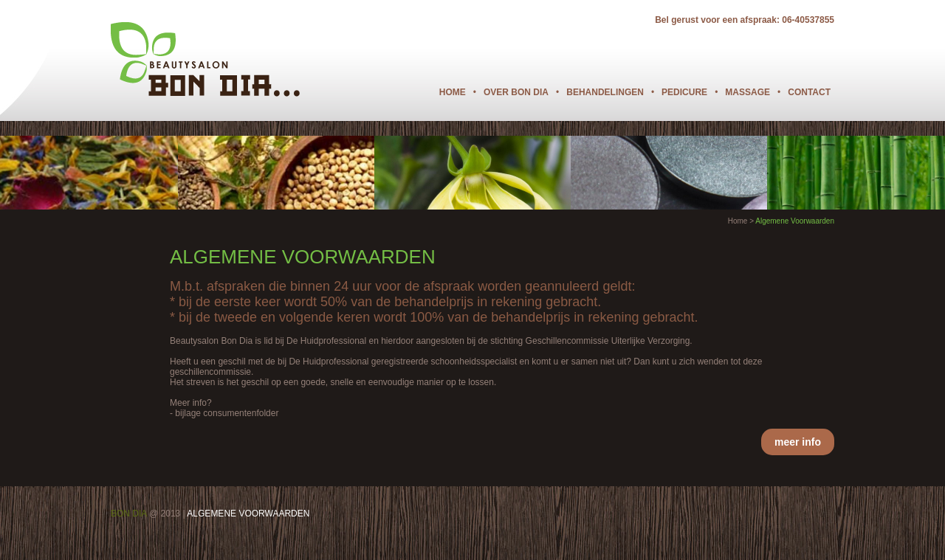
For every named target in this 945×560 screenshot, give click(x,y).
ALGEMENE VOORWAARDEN (248, 513)
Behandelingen (605, 92)
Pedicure (684, 92)
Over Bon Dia (516, 92)
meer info (797, 442)
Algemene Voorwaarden (794, 221)
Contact (809, 92)
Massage (747, 92)
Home (452, 92)
